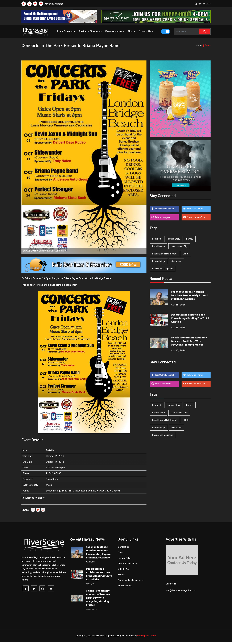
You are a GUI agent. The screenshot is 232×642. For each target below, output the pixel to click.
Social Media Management (131, 580)
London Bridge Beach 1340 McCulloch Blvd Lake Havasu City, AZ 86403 (83, 490)
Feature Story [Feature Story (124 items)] (173, 238)
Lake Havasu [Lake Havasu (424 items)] (158, 246)
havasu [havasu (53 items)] (189, 238)
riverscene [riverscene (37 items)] (176, 261)
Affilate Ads (123, 569)
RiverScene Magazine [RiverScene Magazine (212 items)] (162, 268)
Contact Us (146, 31)
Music (49, 484)
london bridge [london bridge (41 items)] (158, 261)
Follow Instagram (163, 217)
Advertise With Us (54, 4)
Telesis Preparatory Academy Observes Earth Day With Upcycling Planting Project (189, 341)
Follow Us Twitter (195, 208)
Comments (52, 250)
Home (199, 45)
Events (121, 574)
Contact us (123, 547)
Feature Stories (115, 31)
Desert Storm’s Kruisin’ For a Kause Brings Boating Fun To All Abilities (190, 318)
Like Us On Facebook (164, 208)
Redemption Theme (146, 635)
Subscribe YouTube (196, 217)
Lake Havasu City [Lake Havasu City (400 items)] (179, 246)
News (121, 552)
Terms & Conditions (127, 563)
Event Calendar (66, 31)
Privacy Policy (124, 558)
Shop (132, 31)
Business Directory (90, 31)
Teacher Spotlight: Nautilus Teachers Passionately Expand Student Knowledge (189, 295)
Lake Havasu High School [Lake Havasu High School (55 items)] (164, 253)
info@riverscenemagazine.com (181, 590)
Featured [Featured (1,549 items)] (156, 238)
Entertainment (125, 585)
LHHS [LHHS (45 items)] (185, 253)
